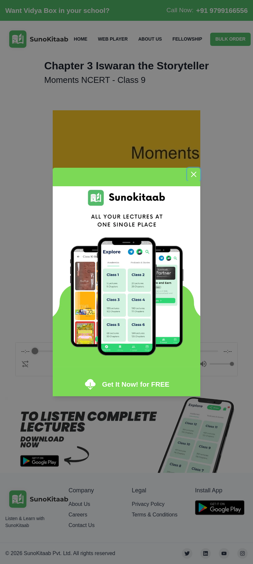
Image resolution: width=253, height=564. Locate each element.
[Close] (193, 174)
